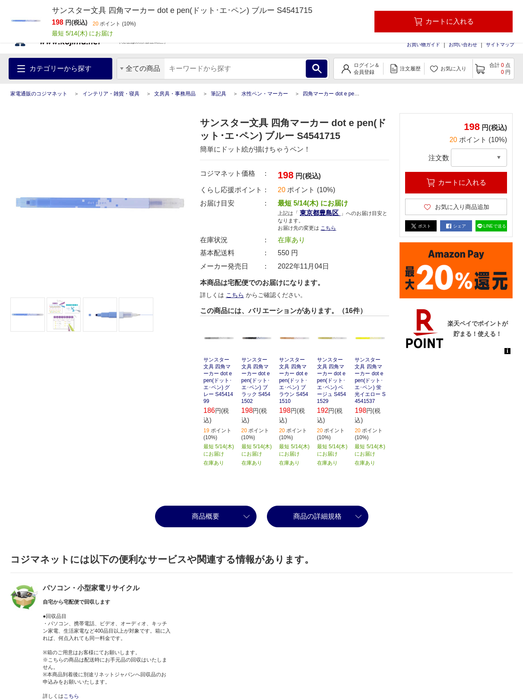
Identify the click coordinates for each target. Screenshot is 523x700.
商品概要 (205, 516)
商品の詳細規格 (317, 516)
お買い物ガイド (423, 44)
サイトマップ (500, 44)
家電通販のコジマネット (38, 94)
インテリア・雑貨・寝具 (110, 94)
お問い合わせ (463, 44)
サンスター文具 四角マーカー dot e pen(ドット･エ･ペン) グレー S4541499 (218, 380)
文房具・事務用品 (175, 94)
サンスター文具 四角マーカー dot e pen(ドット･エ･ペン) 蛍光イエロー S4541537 (370, 380)
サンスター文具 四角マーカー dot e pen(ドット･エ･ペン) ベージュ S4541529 (331, 380)
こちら (328, 228)
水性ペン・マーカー (264, 94)
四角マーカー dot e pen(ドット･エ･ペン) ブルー (358, 94)
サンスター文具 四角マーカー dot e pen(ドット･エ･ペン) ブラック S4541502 (255, 380)
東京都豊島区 (320, 212)
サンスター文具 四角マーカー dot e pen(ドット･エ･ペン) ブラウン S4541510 (293, 380)
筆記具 (218, 94)
